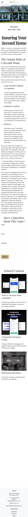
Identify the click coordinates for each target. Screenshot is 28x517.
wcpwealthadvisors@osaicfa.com (14, 506)
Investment (14, 513)
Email (3, 234)
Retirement (14, 511)
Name (3, 225)
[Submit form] (5, 257)
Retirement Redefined (11, 372)
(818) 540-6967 (15, 493)
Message (4, 243)
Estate (14, 515)
